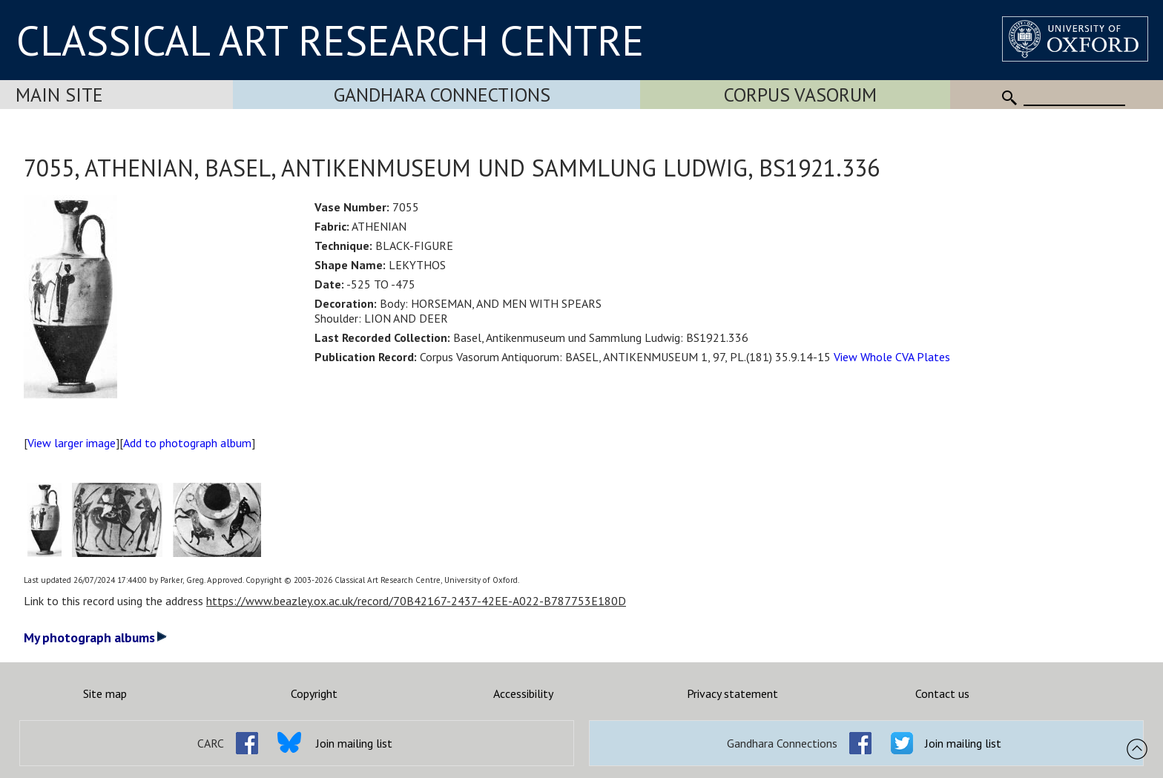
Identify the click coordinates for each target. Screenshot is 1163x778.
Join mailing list (354, 743)
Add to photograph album (187, 442)
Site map (105, 693)
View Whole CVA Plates (892, 356)
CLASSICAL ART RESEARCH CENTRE (330, 40)
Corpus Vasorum (800, 94)
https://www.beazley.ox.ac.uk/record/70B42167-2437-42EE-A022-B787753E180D (416, 600)
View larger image (71, 442)
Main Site (59, 94)
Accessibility (523, 693)
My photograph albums (95, 637)
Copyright (314, 693)
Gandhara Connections (442, 94)
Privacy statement (732, 693)
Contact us (942, 693)
